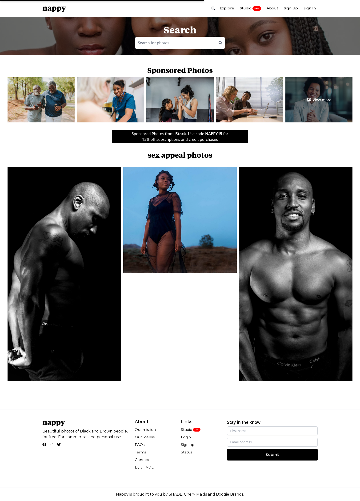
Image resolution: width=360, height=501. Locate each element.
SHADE (175, 494)
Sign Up (291, 8)
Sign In (310, 8)
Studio (250, 8)
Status (186, 452)
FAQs (139, 444)
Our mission (145, 429)
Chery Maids (195, 494)
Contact (142, 459)
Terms (140, 452)
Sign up (187, 444)
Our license (145, 437)
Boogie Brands (229, 494)
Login (186, 437)
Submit (272, 454)
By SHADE (144, 467)
